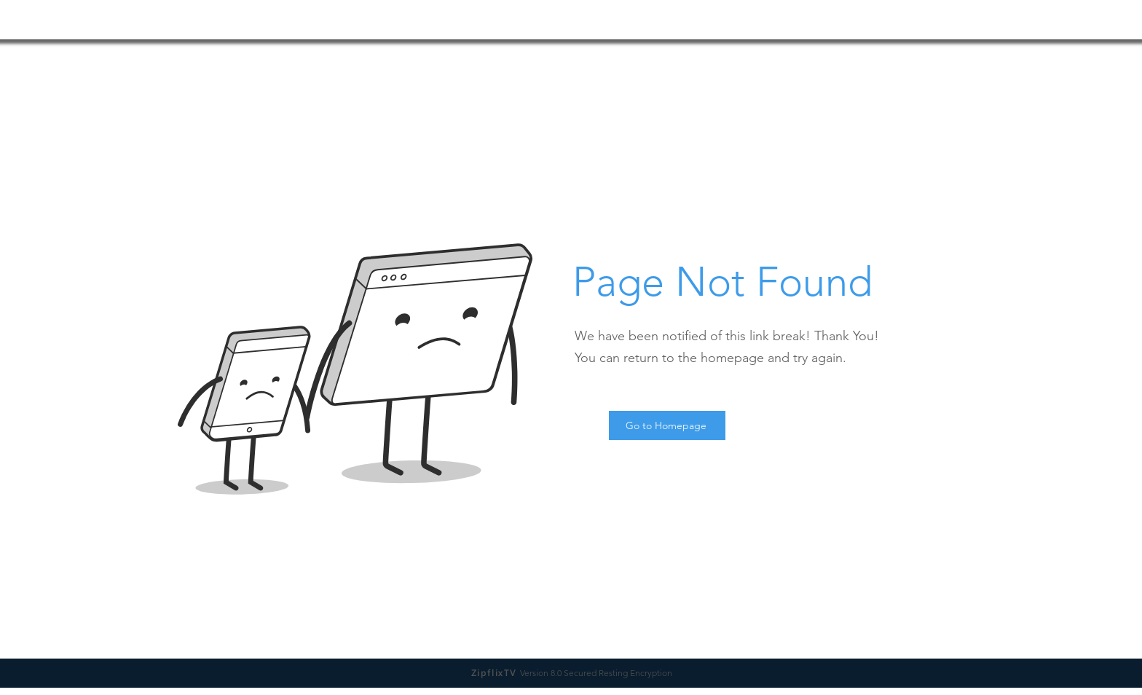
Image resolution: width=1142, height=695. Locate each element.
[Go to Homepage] (667, 425)
